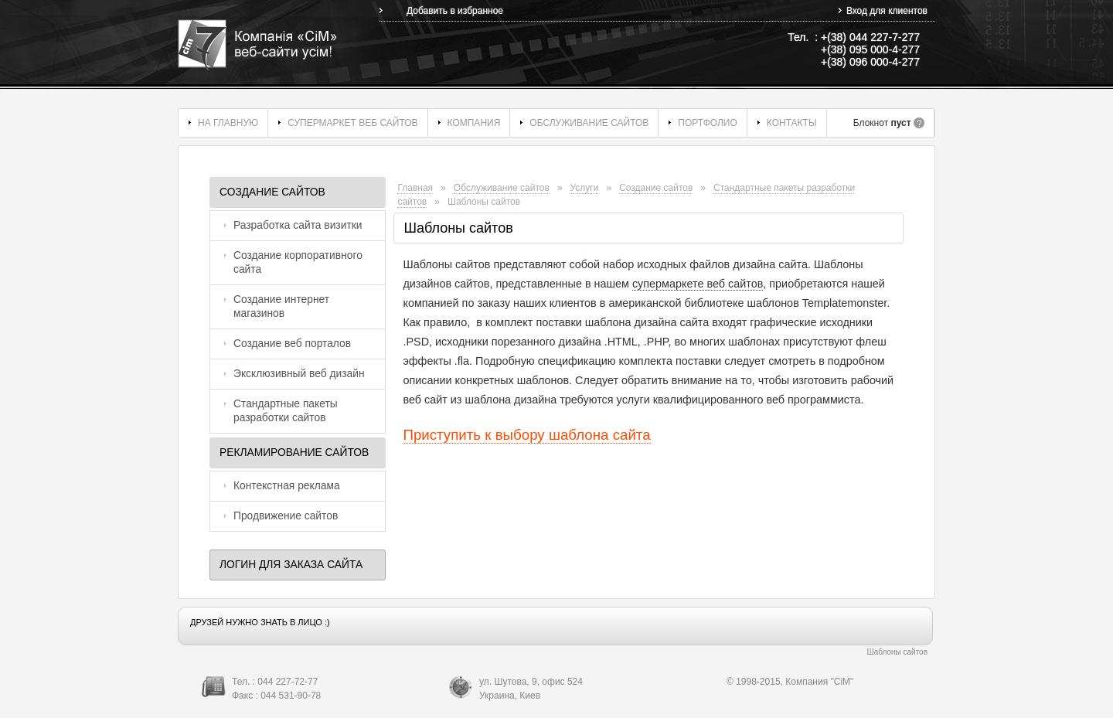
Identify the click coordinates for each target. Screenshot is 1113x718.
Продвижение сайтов (285, 516)
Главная (415, 187)
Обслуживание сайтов (588, 122)
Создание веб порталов (292, 343)
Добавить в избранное (455, 10)
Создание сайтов (272, 192)
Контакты (792, 122)
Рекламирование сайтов (294, 452)
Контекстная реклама (286, 486)
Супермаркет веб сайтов (352, 122)
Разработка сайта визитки (297, 225)
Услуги (584, 187)
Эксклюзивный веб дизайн (299, 373)
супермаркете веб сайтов (697, 283)
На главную (228, 122)
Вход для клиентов (887, 10)
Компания (474, 122)
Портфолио (707, 122)
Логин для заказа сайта (291, 564)
